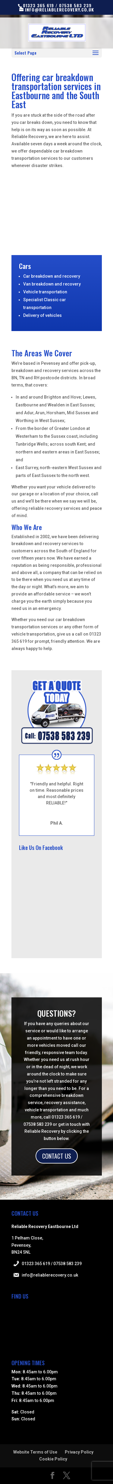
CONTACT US (56, 1155)
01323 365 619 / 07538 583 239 (52, 1263)
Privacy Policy (79, 1452)
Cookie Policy (53, 1459)
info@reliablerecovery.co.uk (50, 1275)
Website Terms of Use (35, 1452)
